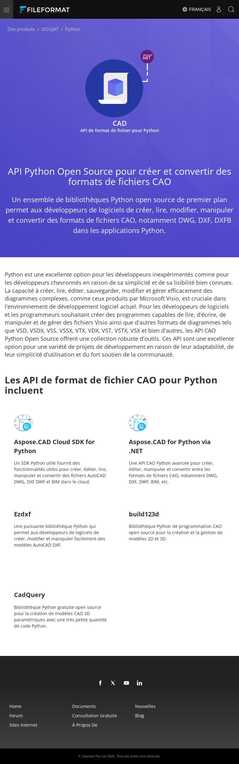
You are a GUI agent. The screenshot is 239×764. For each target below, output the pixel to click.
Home (15, 706)
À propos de (84, 725)
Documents (84, 706)
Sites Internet (23, 725)
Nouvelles (145, 706)
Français (196, 9)
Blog (139, 716)
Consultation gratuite (94, 716)
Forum (16, 716)
